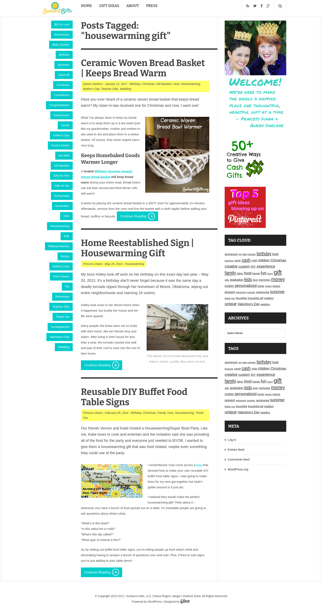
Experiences (61, 115)
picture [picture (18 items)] (276, 286)
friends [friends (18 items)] (256, 273)
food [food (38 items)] (248, 273)
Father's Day (61, 135)
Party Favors (61, 276)
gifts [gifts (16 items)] (227, 280)
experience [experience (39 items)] (266, 266)
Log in (232, 439)
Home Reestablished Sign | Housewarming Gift (137, 248)
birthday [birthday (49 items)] (264, 253)
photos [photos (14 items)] (268, 286)
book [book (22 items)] (275, 254)
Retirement (62, 296)
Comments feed (239, 459)
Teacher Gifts (61, 306)
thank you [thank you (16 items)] (230, 298)
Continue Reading (133, 216)
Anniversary (61, 34)
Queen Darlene (92, 84)
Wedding (63, 347)
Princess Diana (92, 264)
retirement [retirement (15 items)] (241, 292)
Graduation (62, 206)
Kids (66, 236)
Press (152, 5)
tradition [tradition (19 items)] (269, 298)
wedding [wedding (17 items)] (265, 304)
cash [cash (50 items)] (246, 260)
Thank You (62, 316)
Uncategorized (60, 326)
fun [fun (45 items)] (263, 273)
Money (65, 256)
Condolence (61, 95)
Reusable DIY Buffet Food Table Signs (134, 397)
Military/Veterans (58, 246)
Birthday (64, 54)
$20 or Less (61, 24)
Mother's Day (61, 266)
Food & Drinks (60, 145)
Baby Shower (60, 44)
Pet (67, 286)
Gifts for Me (62, 185)
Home (86, 5)
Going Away (61, 195)
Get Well (64, 155)
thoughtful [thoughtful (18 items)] (241, 298)
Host (66, 216)
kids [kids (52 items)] (248, 279)
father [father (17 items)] (240, 273)
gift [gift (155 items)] (278, 272)
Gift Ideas (109, 5)
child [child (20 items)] (254, 260)
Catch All (63, 75)
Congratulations (59, 105)
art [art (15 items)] (240, 254)
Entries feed (236, 449)
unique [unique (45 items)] (231, 304)
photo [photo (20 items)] (261, 286)
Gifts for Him (61, 175)
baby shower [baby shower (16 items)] (249, 254)
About (132, 5)
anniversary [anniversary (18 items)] (231, 254)
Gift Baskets (61, 165)
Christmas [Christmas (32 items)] (278, 260)
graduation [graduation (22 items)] (236, 279)
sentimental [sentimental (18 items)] (262, 292)
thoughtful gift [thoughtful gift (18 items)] (255, 298)
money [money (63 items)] (278, 279)
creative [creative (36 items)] (231, 266)
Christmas (62, 85)
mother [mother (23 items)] (229, 286)
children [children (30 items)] (264, 260)
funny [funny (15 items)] (270, 273)
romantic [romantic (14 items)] (251, 292)
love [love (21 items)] (255, 279)
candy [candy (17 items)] (237, 260)
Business (63, 64)
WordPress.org (238, 469)
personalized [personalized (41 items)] (246, 285)
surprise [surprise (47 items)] (277, 291)
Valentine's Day (59, 337)
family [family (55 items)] (230, 272)
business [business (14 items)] (229, 260)
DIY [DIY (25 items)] (253, 266)
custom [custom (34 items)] (244, 266)
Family (65, 125)
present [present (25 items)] (230, 292)
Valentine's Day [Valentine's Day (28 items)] (249, 304)
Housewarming (59, 226)
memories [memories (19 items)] (264, 279)
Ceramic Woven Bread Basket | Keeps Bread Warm (143, 68)
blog (199, 465)
